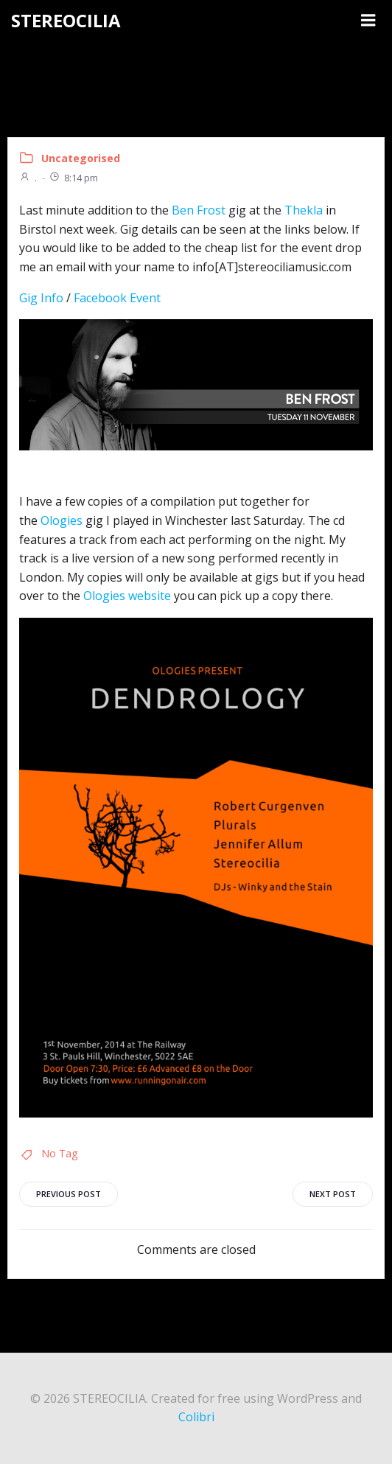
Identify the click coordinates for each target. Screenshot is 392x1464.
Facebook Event (117, 298)
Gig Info (41, 298)
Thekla (303, 210)
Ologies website (127, 596)
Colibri (196, 1417)
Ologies (62, 520)
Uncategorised (80, 158)
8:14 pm (73, 177)
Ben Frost (198, 210)
